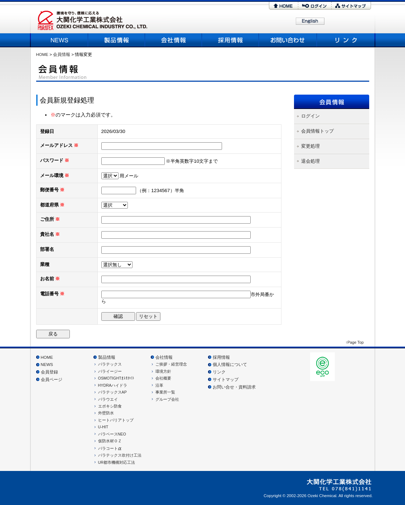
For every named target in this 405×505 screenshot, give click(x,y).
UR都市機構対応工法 (116, 462)
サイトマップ (351, 6)
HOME (283, 6)
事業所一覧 (165, 392)
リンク (345, 40)
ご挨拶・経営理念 (171, 364)
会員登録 (49, 372)
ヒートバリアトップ (116, 420)
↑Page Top (355, 342)
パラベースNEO (112, 434)
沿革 (159, 385)
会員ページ (51, 379)
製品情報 (116, 40)
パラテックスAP (112, 392)
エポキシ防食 (110, 406)
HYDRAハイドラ (112, 385)
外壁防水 (106, 413)
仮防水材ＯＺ (110, 441)
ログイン (315, 6)
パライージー (110, 371)
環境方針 (163, 371)
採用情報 (230, 40)
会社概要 (173, 40)
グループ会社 (167, 399)
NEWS (60, 40)
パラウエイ (108, 399)
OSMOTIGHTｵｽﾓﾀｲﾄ (116, 378)
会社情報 (164, 357)
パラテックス (110, 364)
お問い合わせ (288, 40)
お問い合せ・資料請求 (234, 387)
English (310, 21)
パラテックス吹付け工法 (119, 455)
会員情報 (61, 54)
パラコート (110, 448)
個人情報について (230, 364)
